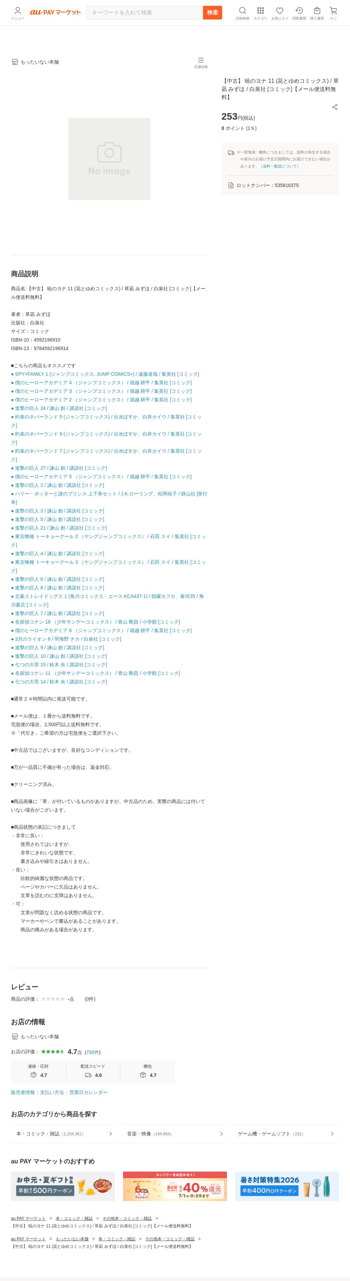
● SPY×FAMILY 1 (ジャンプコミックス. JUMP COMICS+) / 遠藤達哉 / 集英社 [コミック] (105, 374)
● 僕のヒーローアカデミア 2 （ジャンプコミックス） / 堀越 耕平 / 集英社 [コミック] (101, 399)
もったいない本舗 (72, 1239)
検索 (212, 29)
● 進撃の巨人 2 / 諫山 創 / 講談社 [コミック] (57, 485)
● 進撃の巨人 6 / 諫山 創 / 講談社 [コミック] (57, 579)
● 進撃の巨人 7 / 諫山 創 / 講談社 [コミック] (57, 613)
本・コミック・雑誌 (74, 1218)
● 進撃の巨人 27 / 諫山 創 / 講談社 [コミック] (59, 468)
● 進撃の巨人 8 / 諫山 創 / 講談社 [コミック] (57, 587)
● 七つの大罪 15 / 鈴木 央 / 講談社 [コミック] (59, 664)
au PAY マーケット (28, 1218)
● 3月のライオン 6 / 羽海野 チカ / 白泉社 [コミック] (66, 639)
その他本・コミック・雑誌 (127, 1218)
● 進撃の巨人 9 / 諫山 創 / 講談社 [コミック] (57, 647)
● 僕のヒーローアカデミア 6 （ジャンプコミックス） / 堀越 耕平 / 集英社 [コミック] (101, 630)
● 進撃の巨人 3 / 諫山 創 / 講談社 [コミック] (57, 510)
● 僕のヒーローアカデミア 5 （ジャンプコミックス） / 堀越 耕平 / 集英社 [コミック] (101, 476)
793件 (92, 1052)
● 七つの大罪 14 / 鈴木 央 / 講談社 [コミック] (59, 681)
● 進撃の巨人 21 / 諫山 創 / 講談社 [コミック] (59, 528)
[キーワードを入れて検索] (144, 29)
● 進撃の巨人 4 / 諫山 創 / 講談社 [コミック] (57, 553)
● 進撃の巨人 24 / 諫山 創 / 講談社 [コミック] (59, 408)
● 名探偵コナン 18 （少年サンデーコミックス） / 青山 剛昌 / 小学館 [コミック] (95, 622)
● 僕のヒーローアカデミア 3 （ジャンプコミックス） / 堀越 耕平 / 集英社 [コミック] (101, 391)
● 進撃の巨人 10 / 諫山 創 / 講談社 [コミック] (59, 656)
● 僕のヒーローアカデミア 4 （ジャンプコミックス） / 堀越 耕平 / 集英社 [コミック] (101, 382)
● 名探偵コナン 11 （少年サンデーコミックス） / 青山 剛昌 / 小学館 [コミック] (95, 673)
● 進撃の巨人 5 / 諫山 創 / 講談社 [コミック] (57, 519)
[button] (335, 107)
